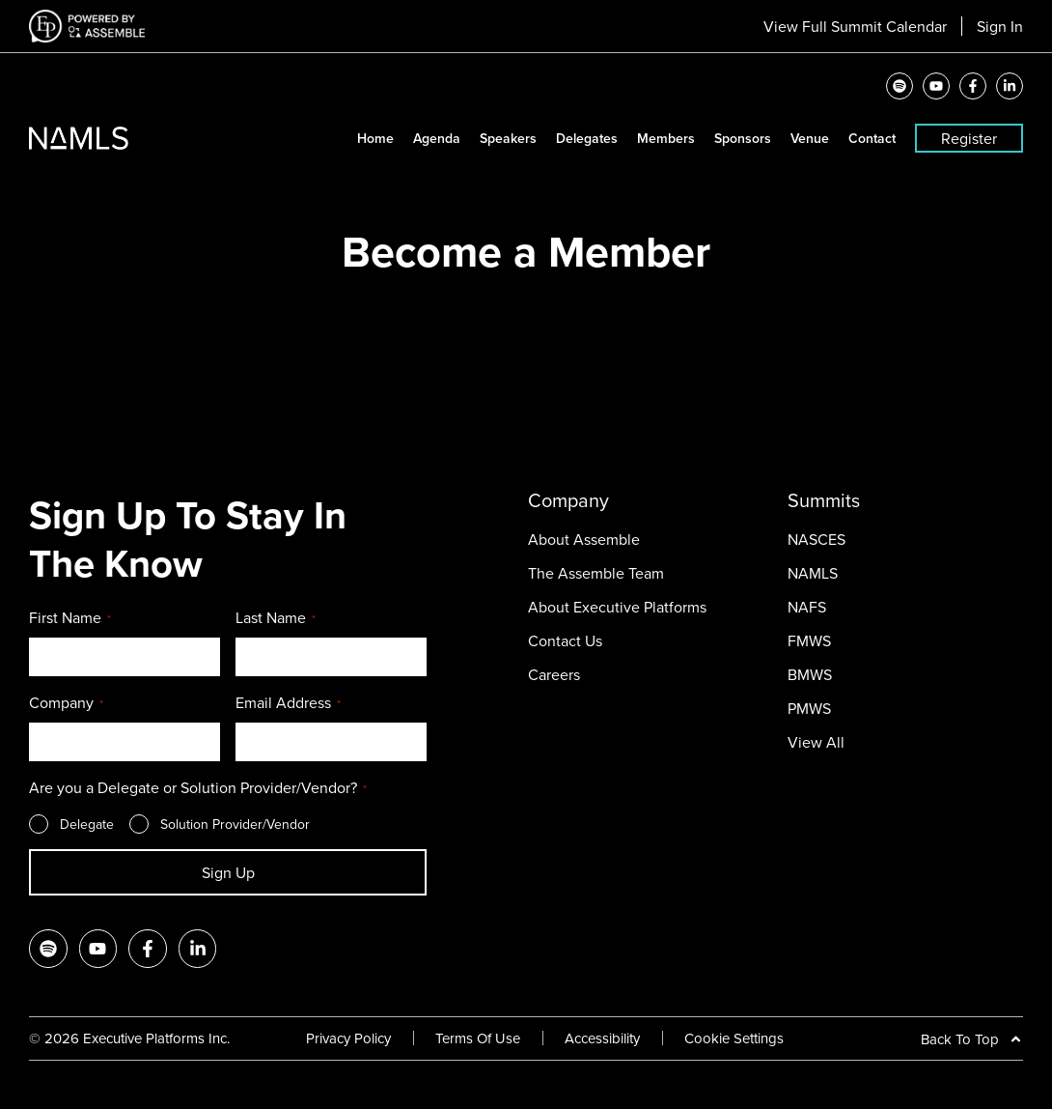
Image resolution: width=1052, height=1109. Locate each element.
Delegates (587, 138)
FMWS (809, 640)
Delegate (87, 824)
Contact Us (565, 640)
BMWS (810, 674)
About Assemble (584, 539)
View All (816, 742)
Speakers (508, 138)
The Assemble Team (596, 573)
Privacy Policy (348, 1038)
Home (375, 138)
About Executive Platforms (617, 606)
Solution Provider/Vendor (235, 824)
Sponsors (742, 138)
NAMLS (813, 573)
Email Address (288, 703)
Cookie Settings (734, 1038)
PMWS (809, 708)
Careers (554, 674)
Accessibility (602, 1038)
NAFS (807, 606)
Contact (872, 138)
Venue (809, 138)
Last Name (275, 618)
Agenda (436, 138)
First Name (70, 618)
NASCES (816, 539)
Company (66, 703)
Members (666, 138)
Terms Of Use (477, 1038)
